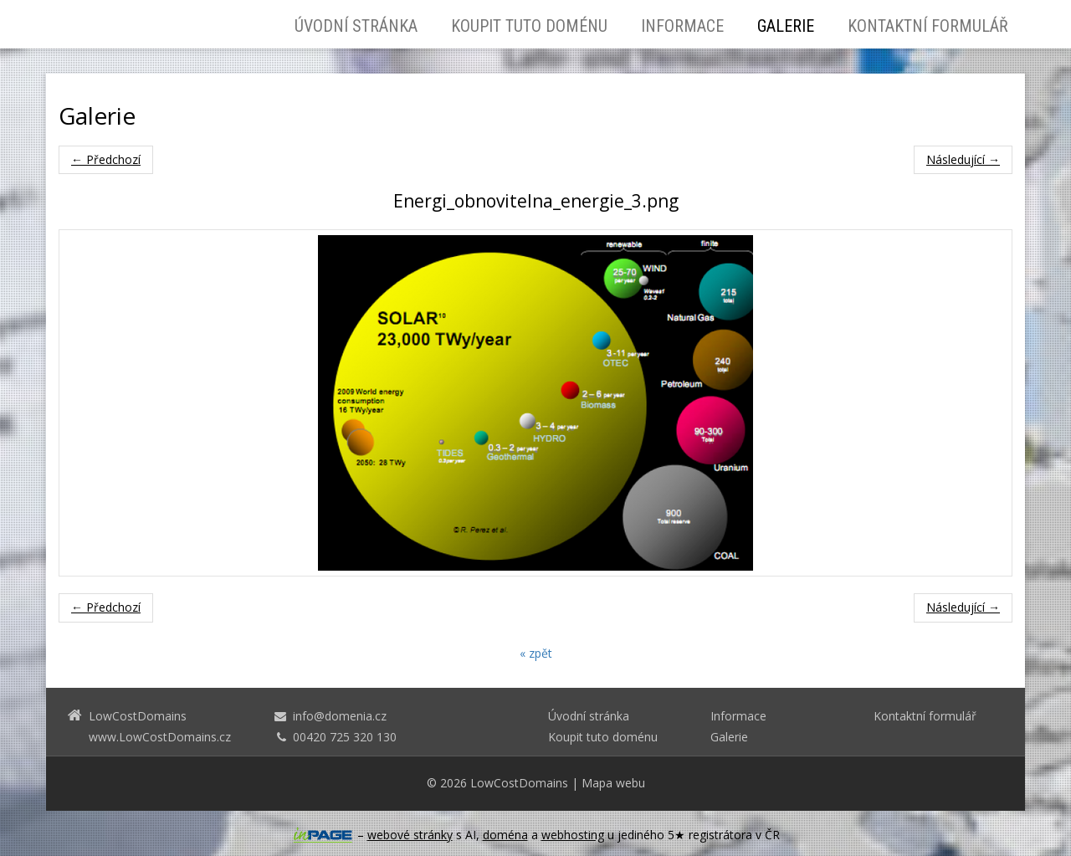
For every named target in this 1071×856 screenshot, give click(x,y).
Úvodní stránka (356, 26)
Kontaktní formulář (928, 26)
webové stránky (410, 835)
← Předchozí (106, 159)
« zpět (536, 653)
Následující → (963, 159)
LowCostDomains (519, 783)
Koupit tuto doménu (529, 26)
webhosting (572, 835)
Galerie (785, 26)
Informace (682, 26)
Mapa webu (613, 783)
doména (505, 835)
